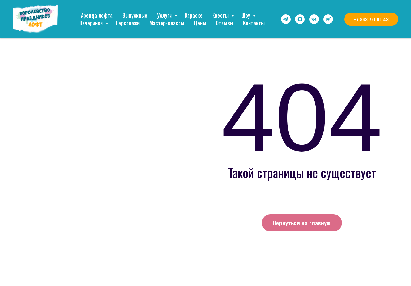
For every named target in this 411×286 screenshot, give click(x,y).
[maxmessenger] (300, 19)
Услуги (165, 15)
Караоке (194, 15)
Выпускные (134, 15)
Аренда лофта (97, 15)
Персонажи (128, 23)
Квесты (221, 15)
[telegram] (286, 19)
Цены (200, 23)
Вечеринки (91, 23)
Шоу (246, 15)
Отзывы (224, 23)
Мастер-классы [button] (166, 23)
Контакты (254, 23)
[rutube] (328, 19)
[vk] (314, 19)
